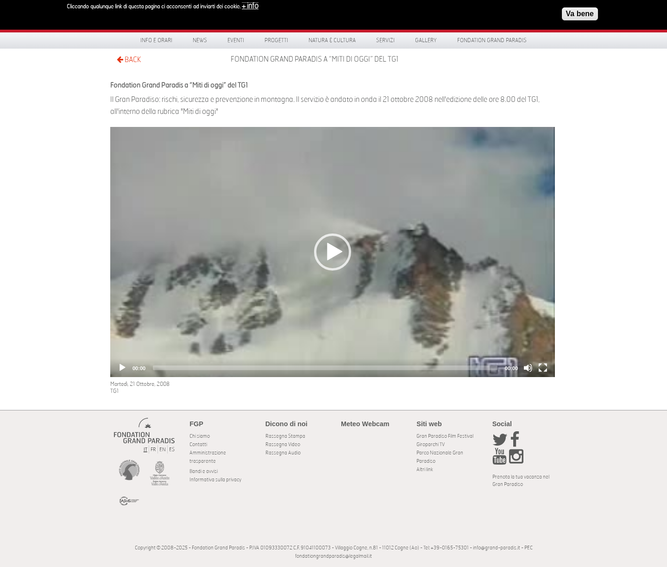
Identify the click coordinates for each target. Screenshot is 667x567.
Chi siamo (199, 436)
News (200, 40)
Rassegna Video (282, 444)
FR (153, 449)
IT (145, 449)
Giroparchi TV (430, 444)
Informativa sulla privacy (215, 479)
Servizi (385, 40)
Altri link (424, 469)
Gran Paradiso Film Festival (444, 436)
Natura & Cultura (332, 40)
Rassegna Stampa (285, 436)
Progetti (276, 40)
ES (172, 449)
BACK (129, 59)
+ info (250, 6)
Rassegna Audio (283, 452)
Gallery (426, 40)
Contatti (198, 444)
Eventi (235, 40)
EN (162, 449)
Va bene (580, 14)
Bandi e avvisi (203, 471)
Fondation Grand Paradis (492, 40)
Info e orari (156, 40)
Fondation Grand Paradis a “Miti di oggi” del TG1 (314, 59)
